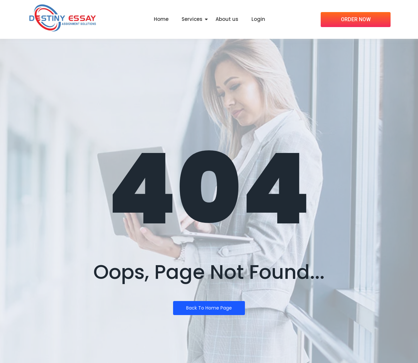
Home (161, 19)
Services (192, 19)
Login (258, 19)
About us (227, 19)
